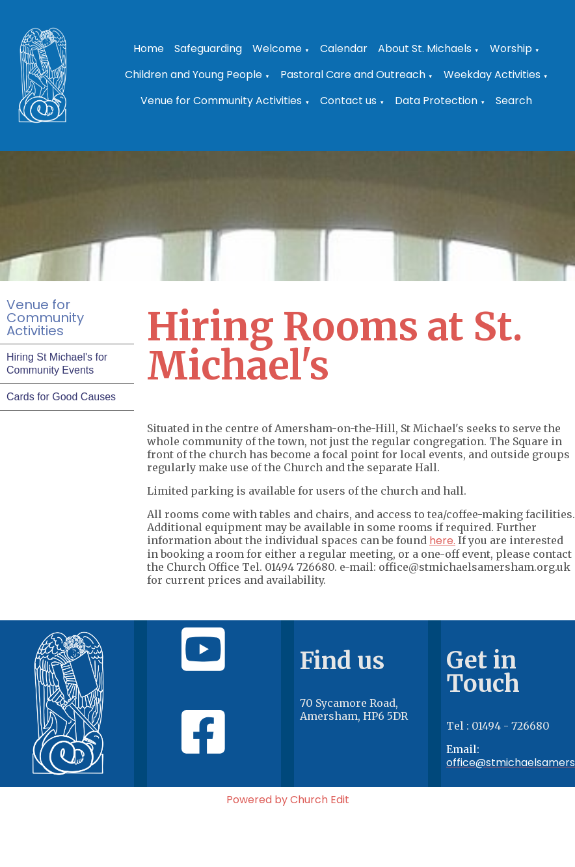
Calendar (344, 48)
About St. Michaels (425, 48)
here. (442, 540)
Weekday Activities (492, 74)
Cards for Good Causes (61, 396)
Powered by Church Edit (287, 799)
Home (148, 48)
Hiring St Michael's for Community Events (57, 363)
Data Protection (436, 100)
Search (514, 100)
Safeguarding (208, 48)
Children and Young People (193, 74)
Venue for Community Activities (221, 100)
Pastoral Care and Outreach (352, 74)
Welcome (277, 48)
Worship (511, 48)
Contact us (348, 100)
